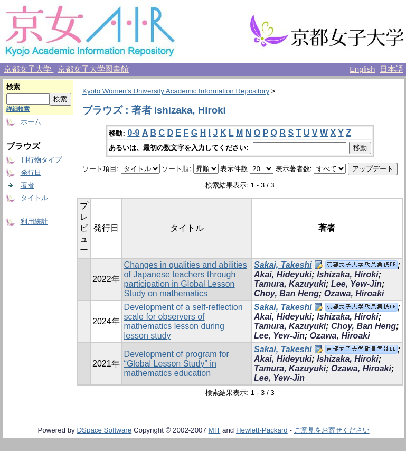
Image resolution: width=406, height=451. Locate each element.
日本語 (391, 69)
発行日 (31, 172)
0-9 (133, 132)
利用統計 (34, 222)
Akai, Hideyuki (282, 274)
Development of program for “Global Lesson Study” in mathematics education (176, 364)
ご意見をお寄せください (332, 430)
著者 (27, 185)
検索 (13, 87)
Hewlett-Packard (262, 430)
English (362, 69)
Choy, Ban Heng (286, 293)
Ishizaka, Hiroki (348, 274)
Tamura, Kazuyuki (290, 283)
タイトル (34, 198)
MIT (215, 430)
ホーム (31, 122)
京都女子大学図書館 (93, 69)
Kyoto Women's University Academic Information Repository (175, 91)
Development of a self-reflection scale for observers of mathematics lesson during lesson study (183, 321)
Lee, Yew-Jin (356, 283)
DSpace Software (104, 430)
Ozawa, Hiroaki (354, 293)
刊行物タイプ (41, 160)
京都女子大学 (28, 69)
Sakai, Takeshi (283, 264)
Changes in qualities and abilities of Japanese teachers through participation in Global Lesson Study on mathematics (185, 279)
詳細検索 (18, 109)
